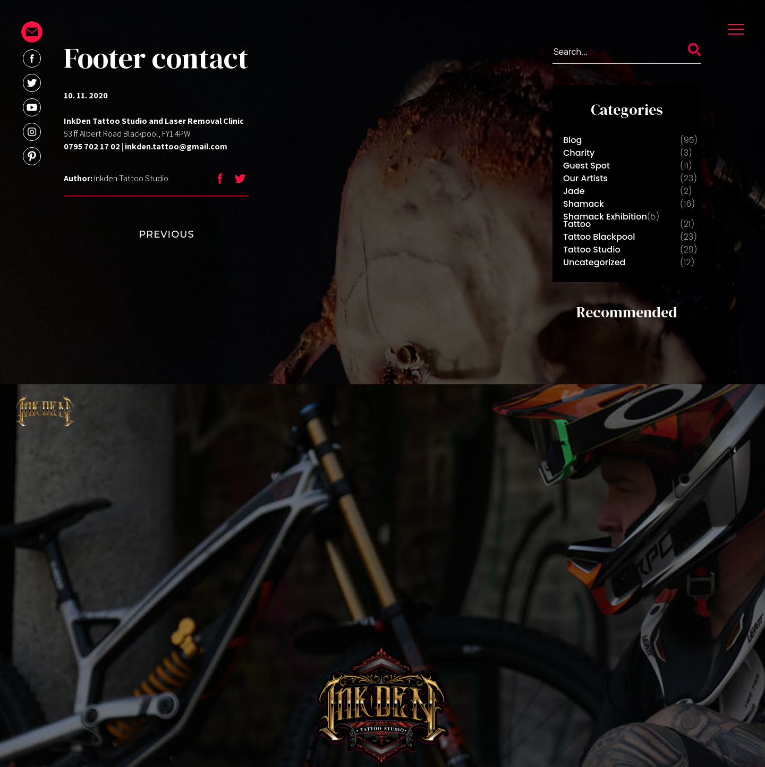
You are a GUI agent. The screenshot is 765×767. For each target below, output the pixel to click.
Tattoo (577, 224)
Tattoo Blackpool (599, 237)
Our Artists (585, 178)
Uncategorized (594, 262)
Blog (572, 140)
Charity (578, 153)
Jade (574, 191)
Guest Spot (586, 165)
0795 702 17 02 (92, 146)
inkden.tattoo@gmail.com (176, 146)
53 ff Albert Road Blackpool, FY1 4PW (127, 133)
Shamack (583, 204)
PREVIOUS (145, 234)
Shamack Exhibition (605, 216)
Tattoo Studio (591, 249)
